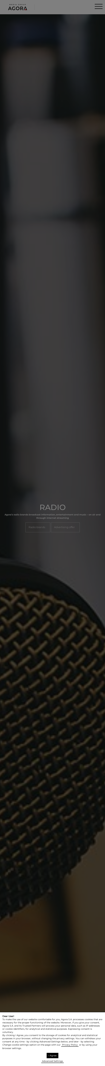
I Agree (52, 1055)
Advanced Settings (52, 1061)
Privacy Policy (70, 1044)
